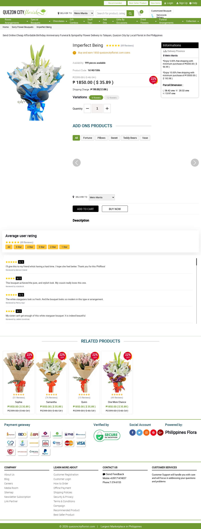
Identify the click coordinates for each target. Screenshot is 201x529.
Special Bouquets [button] (40, 21)
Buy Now (115, 209)
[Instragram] (146, 432)
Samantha (51, 402)
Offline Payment (62, 487)
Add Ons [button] (108, 21)
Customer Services (164, 467)
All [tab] (76, 138)
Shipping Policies (63, 491)
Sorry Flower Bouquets (22, 27)
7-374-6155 (115, 481)
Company (10, 467)
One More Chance (117, 402)
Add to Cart (85, 209)
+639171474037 (118, 477)
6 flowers (96, 97)
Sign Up (182, 3)
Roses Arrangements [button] (16, 21)
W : (180, 90)
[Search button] (130, 13)
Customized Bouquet (161, 10)
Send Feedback (113, 473)
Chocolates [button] (60, 21)
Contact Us (110, 467)
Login (168, 3)
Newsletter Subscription (17, 496)
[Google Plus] (160, 432)
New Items (155, 3)
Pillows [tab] (101, 138)
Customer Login (62, 478)
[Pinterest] (153, 432)
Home (6, 27)
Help (193, 3)
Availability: (88, 62)
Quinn (84, 402)
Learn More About (65, 467)
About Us (9, 474)
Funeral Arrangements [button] (171, 21)
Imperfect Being (44, 27)
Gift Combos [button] (77, 21)
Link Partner (11, 500)
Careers (8, 483)
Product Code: (86, 70)
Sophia (18, 402)
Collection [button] (192, 21)
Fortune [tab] (87, 138)
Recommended (115, 3)
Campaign (59, 505)
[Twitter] (139, 432)
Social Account (139, 424)
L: (168, 90)
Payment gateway (15, 424)
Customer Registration (66, 474)
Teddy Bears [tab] (130, 138)
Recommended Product (67, 509)
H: (168, 93)
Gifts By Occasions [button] (127, 21)
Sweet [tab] (114, 138)
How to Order (61, 483)
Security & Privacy (63, 496)
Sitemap (8, 491)
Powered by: (173, 424)
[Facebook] (132, 432)
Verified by (101, 424)
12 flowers (112, 97)
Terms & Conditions (64, 500)
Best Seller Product (138, 3)
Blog (6, 478)
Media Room (11, 487)
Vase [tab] (145, 138)
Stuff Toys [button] (93, 21)
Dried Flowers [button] (148, 21)
